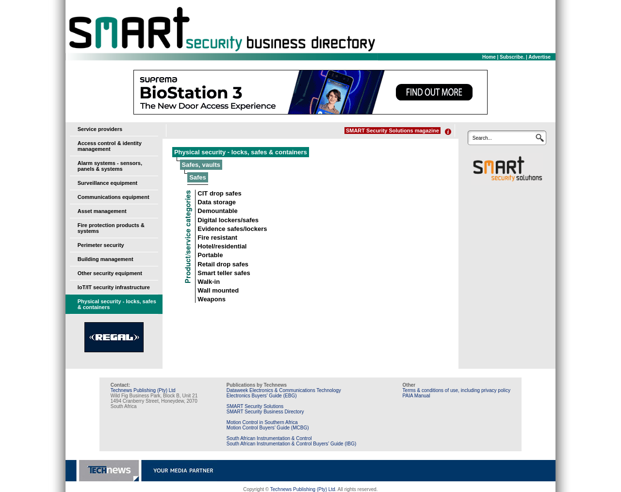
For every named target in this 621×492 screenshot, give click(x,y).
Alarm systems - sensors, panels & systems (110, 166)
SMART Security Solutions (255, 406)
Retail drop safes (222, 264)
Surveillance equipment (107, 183)
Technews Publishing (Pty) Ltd (143, 390)
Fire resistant (217, 237)
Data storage (216, 202)
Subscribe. (512, 57)
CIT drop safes (219, 193)
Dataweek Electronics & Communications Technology (284, 390)
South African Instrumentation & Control (269, 438)
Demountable (217, 210)
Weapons (211, 299)
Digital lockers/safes (228, 220)
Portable (210, 255)
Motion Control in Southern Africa (262, 422)
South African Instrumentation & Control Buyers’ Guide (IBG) (292, 443)
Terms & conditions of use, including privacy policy (456, 390)
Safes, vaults (201, 164)
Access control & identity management (110, 146)
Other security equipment (110, 273)
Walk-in (208, 281)
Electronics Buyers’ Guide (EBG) (262, 395)
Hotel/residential (221, 246)
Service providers (100, 129)
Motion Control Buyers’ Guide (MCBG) (268, 427)
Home (489, 57)
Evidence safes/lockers (232, 228)
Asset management (102, 211)
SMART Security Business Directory (265, 411)
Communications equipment (113, 197)
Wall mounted (218, 290)
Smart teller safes (223, 273)
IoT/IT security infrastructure (114, 287)
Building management (105, 259)
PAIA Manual (416, 395)
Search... (482, 138)
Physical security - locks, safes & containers (240, 152)
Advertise (539, 57)
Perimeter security (101, 245)
